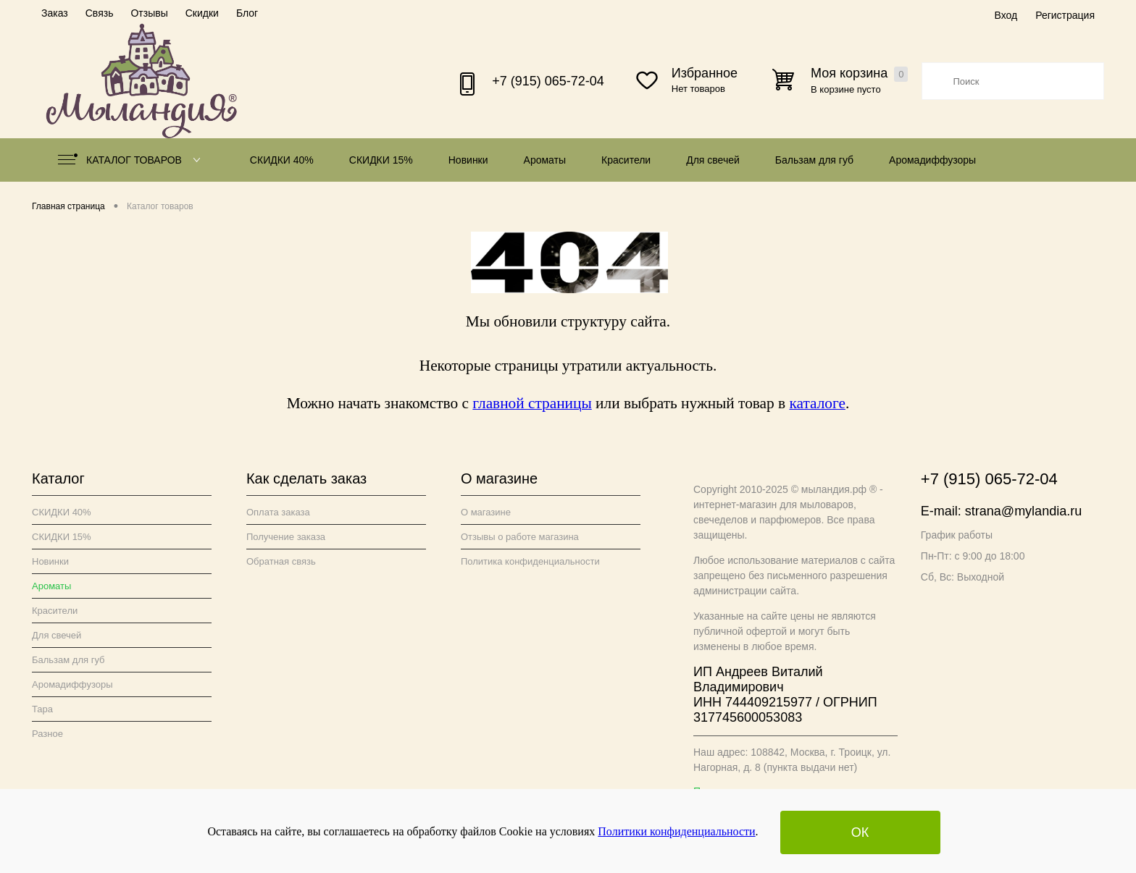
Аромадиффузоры (932, 160)
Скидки (202, 13)
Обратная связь (281, 561)
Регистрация (1065, 15)
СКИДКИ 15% (381, 160)
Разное (47, 733)
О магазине (486, 512)
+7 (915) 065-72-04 (548, 81)
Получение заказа (285, 536)
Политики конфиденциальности (676, 831)
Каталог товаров (132, 159)
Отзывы (148, 13)
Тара (42, 709)
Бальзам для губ (814, 160)
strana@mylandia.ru (1023, 511)
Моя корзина (859, 74)
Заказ (54, 13)
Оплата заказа (278, 512)
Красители (626, 160)
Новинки (468, 160)
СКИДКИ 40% (282, 160)
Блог (247, 13)
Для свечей (713, 160)
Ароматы (545, 160)
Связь (99, 13)
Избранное (705, 73)
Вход (1005, 15)
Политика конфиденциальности (530, 561)
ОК (860, 832)
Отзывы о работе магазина (520, 536)
